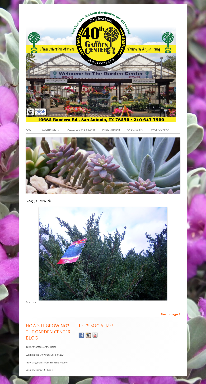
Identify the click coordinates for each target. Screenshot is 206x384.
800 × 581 (33, 302)
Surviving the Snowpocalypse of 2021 (45, 354)
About (29, 129)
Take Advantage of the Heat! (41, 346)
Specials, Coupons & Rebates (81, 129)
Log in (50, 370)
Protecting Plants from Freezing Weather (47, 362)
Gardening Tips (135, 129)
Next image (169, 314)
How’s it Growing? (159, 129)
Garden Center (49, 129)
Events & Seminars (111, 129)
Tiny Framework (38, 370)
